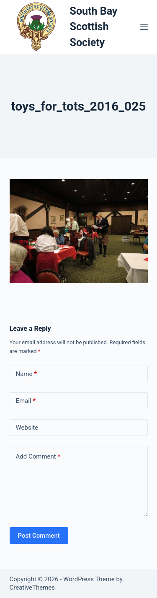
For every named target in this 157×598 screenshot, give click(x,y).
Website (27, 427)
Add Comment (38, 456)
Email (26, 401)
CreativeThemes (32, 587)
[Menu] (144, 27)
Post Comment (39, 535)
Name (26, 374)
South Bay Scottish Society (94, 27)
